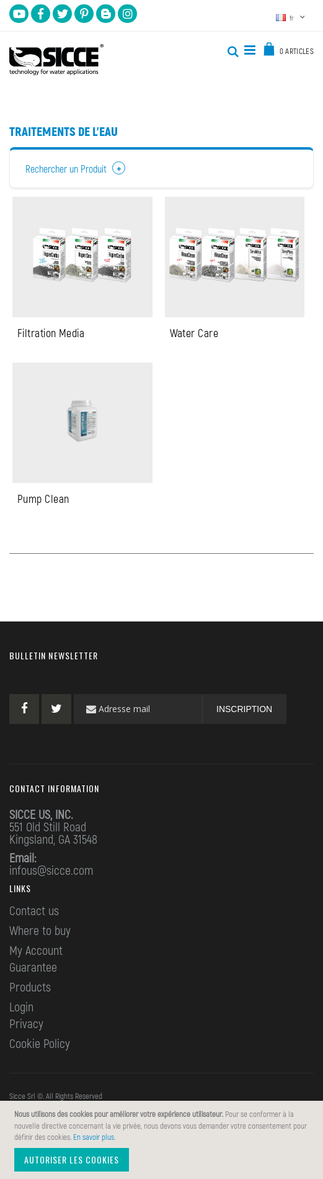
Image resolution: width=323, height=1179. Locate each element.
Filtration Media (50, 333)
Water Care (194, 333)
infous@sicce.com (51, 871)
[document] (163, 1140)
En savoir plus (93, 1137)
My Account (36, 951)
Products (30, 987)
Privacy (26, 1024)
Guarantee (33, 967)
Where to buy (40, 931)
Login (21, 1007)
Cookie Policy (39, 1044)
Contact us (34, 911)
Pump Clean (43, 500)
